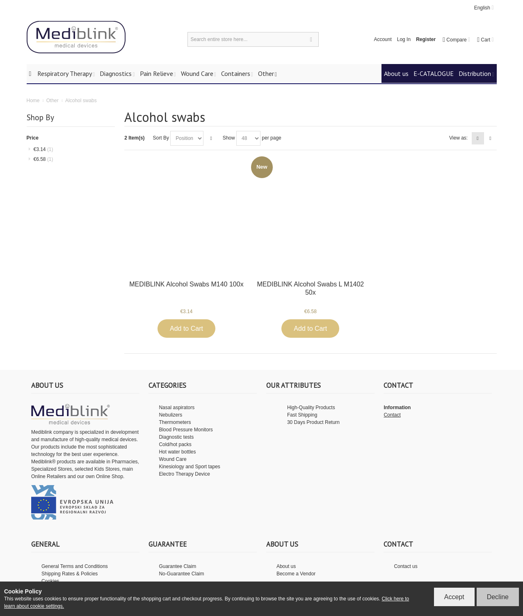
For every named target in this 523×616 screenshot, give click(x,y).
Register (426, 39)
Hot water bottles (177, 452)
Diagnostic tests (176, 437)
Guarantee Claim (177, 566)
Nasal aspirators (176, 407)
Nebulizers (170, 415)
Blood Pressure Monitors (185, 430)
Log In (404, 39)
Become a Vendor (295, 574)
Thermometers (175, 422)
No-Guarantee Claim (181, 574)
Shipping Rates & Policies (69, 574)
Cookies (50, 581)
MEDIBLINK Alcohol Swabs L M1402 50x (310, 288)
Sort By (161, 138)
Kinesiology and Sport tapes (189, 466)
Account (382, 39)
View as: (458, 138)
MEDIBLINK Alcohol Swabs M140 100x (186, 284)
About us (286, 566)
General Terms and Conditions (74, 566)
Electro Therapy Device (184, 474)
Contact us (405, 566)
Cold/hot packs (175, 444)
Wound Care (172, 459)
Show (229, 138)
